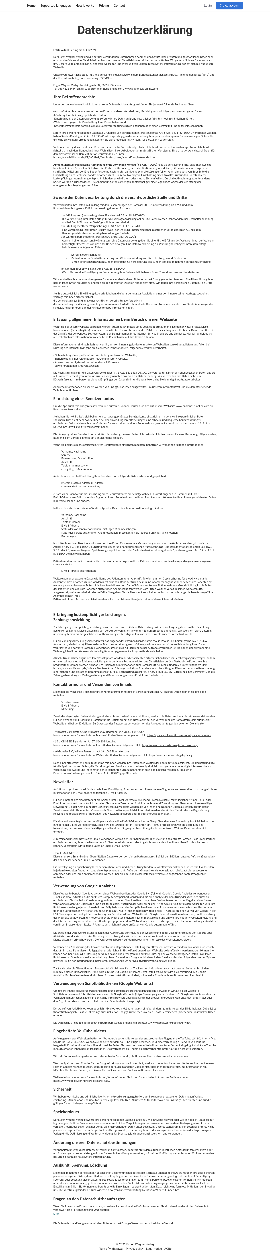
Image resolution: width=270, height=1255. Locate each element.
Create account (230, 5)
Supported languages (55, 5)
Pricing (104, 5)
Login (208, 5)
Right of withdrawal (111, 1248)
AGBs (167, 1248)
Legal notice (154, 1248)
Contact (119, 5)
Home (31, 5)
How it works (85, 5)
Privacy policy (135, 1248)
